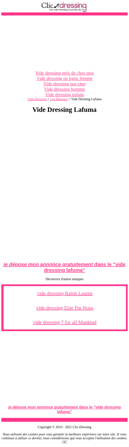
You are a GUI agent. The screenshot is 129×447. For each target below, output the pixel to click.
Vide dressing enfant (64, 94)
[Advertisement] (64, 42)
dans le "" (64, 267)
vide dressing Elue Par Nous (64, 307)
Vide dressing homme (64, 89)
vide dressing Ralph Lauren (65, 293)
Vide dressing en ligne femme (64, 78)
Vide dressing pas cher (64, 83)
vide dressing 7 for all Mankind (64, 322)
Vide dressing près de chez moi (64, 73)
